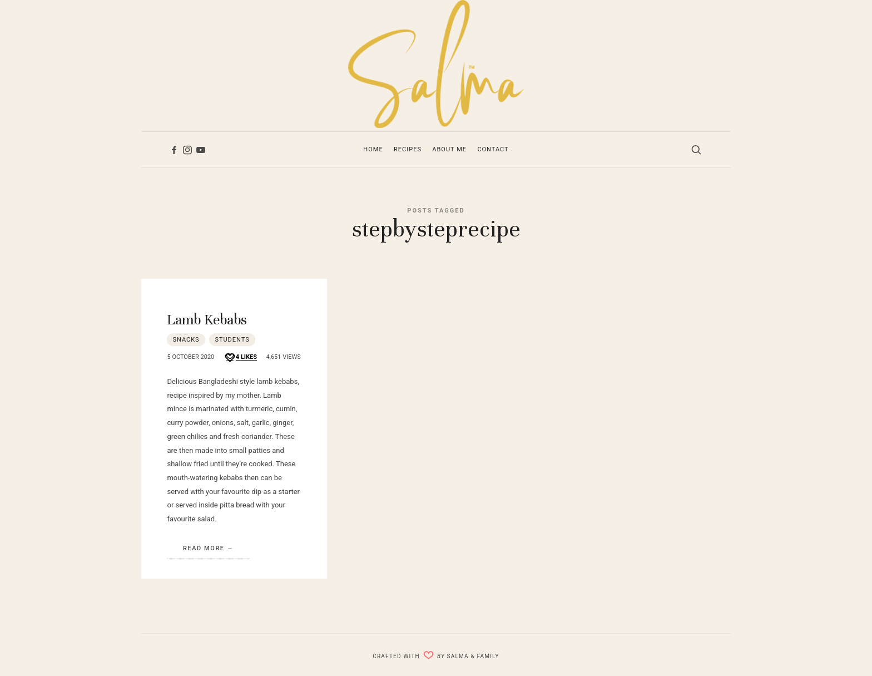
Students (232, 339)
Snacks (185, 339)
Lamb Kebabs (207, 319)
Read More (204, 548)
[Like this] (240, 357)
